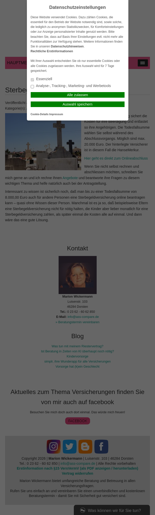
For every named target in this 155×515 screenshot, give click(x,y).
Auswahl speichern (78, 104)
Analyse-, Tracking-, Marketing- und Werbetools (71, 86)
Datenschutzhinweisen (67, 46)
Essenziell (41, 79)
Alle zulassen (77, 95)
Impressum (56, 114)
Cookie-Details (40, 114)
